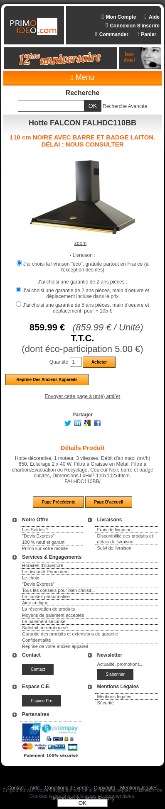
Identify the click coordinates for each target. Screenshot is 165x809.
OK (82, 803)
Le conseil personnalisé (46, 596)
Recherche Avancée (125, 106)
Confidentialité (36, 640)
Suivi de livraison (114, 547)
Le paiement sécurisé (44, 621)
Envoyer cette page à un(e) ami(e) (82, 396)
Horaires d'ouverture (42, 565)
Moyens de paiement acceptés (53, 615)
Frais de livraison (114, 529)
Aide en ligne (35, 602)
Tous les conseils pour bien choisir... (58, 590)
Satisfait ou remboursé (45, 627)
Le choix (30, 577)
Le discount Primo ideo (45, 571)
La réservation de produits (48, 608)
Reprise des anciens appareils (46, 379)
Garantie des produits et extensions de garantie (70, 633)
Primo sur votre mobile (45, 548)
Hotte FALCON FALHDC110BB (82, 123)
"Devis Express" (38, 535)
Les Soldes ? (35, 529)
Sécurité (105, 702)
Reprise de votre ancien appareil (55, 646)
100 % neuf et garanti (44, 542)
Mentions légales (114, 696)
